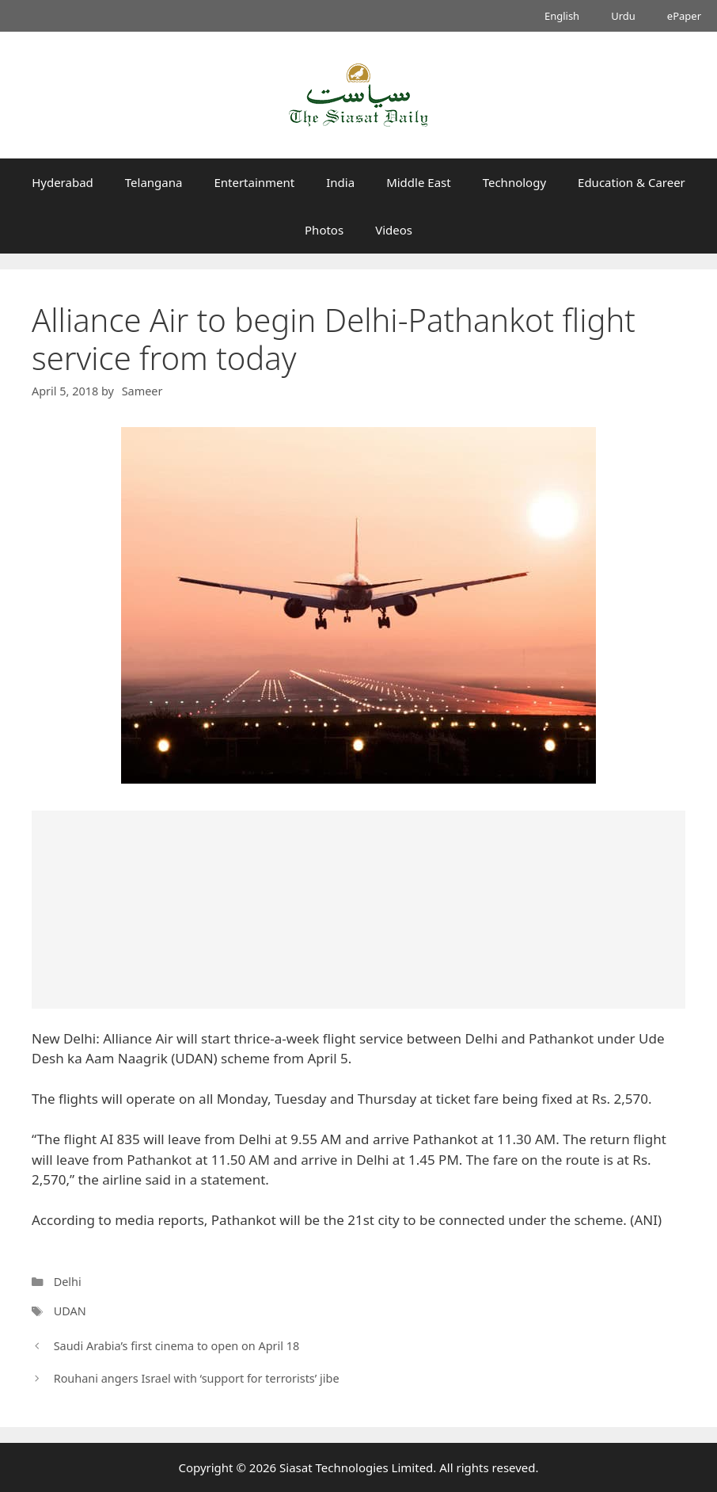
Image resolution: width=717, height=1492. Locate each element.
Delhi (68, 1281)
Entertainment (254, 182)
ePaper (684, 16)
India (340, 182)
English (561, 16)
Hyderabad (62, 182)
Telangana (154, 182)
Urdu (623, 16)
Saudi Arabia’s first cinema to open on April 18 (177, 1345)
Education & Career (631, 182)
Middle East (418, 182)
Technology (514, 182)
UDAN (70, 1310)
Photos (324, 230)
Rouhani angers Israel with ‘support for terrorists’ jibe (197, 1378)
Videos (393, 230)
